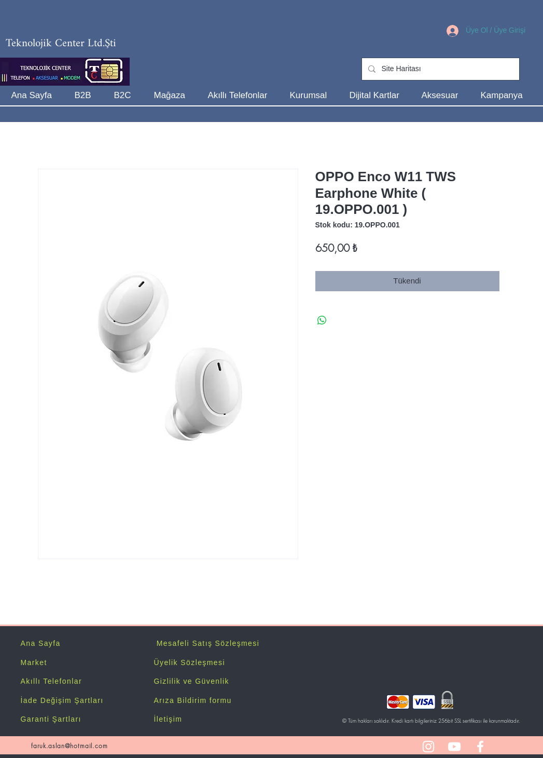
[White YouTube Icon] (454, 746)
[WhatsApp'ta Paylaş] (322, 320)
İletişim (168, 719)
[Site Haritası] (439, 69)
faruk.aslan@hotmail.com (69, 745)
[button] (312, 95)
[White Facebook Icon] (480, 746)
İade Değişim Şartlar (61, 700)
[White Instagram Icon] (428, 746)
